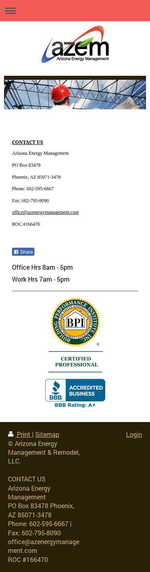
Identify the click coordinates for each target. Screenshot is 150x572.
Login (134, 434)
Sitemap (47, 434)
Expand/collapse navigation (75, 10)
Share (23, 252)
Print (20, 434)
